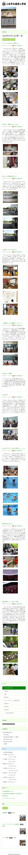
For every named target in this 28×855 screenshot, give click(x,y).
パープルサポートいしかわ (8, 798)
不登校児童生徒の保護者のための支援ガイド (12, 793)
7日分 (5, 808)
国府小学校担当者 (17, 45)
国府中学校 (5, 795)
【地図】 (5, 743)
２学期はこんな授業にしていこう (12, 323)
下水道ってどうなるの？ (9, 249)
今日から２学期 (7, 373)
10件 (12, 39)
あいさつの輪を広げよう (9, 176)
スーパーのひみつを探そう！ (11, 43)
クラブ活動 (5, 837)
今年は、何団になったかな (10, 124)
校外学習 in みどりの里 (10, 601)
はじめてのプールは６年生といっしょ (13, 448)
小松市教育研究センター (8, 791)
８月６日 (5, 395)
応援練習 (4, 812)
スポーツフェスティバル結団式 (10, 824)
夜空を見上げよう (7, 523)
